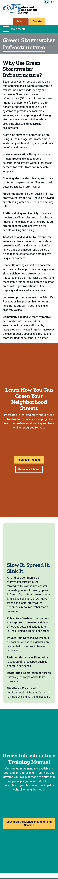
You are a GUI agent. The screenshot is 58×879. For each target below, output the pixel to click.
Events (21, 21)
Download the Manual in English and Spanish (29, 823)
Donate (37, 21)
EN (46, 2)
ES (52, 2)
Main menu (14, 29)
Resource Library (29, 469)
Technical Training (29, 459)
